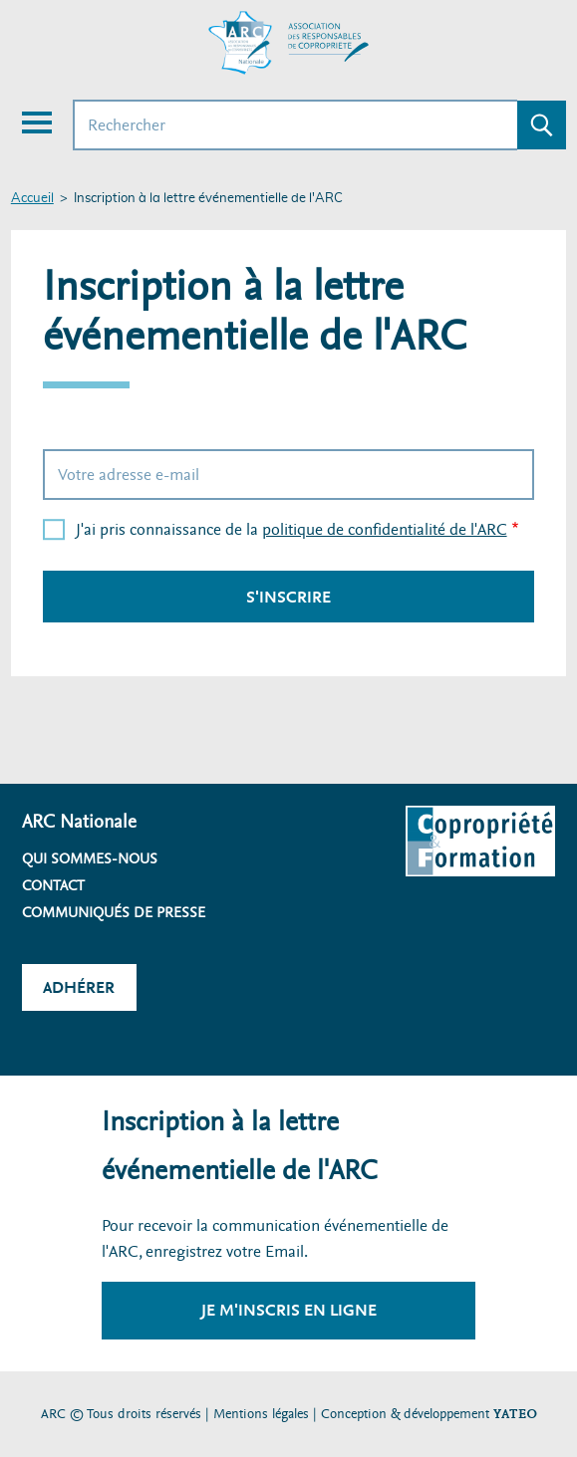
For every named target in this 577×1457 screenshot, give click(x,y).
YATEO (515, 1413)
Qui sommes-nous (89, 858)
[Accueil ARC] (289, 43)
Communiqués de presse (113, 912)
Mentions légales (261, 1413)
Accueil (32, 198)
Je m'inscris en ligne (289, 1310)
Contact (53, 885)
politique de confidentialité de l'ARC (384, 529)
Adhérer (79, 987)
